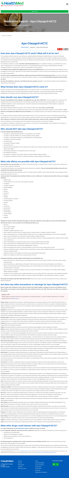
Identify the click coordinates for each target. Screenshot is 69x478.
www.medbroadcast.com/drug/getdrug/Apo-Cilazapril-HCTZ (45, 452)
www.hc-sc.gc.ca (15, 298)
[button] (67, 4)
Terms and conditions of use (25, 451)
